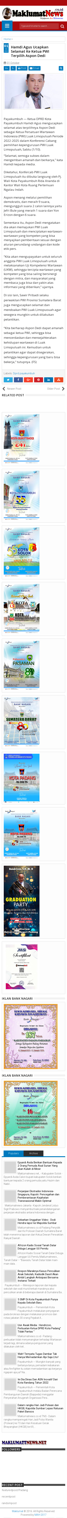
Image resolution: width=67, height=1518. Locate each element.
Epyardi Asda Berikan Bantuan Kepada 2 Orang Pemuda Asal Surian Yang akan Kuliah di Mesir (40, 1166)
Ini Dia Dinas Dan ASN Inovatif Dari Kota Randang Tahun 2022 (38, 1381)
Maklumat (17, 1511)
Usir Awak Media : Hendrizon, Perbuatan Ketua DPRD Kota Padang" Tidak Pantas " (39, 1328)
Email (34, 68)
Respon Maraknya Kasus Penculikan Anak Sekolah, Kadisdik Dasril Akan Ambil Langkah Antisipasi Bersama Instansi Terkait (39, 1275)
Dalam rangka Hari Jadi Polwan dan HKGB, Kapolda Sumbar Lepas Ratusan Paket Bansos (40, 1408)
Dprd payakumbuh (24, 373)
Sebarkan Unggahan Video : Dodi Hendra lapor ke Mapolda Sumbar (37, 1221)
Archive (33, 1153)
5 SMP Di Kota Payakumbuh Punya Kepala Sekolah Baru (38, 1301)
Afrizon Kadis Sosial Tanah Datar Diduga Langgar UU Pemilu (37, 1247)
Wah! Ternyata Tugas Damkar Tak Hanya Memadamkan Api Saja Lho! (38, 1355)
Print (22, 68)
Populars (13, 1153)
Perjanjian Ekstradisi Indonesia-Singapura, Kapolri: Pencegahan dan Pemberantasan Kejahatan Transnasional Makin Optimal (38, 1196)
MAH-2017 (40, 1514)
